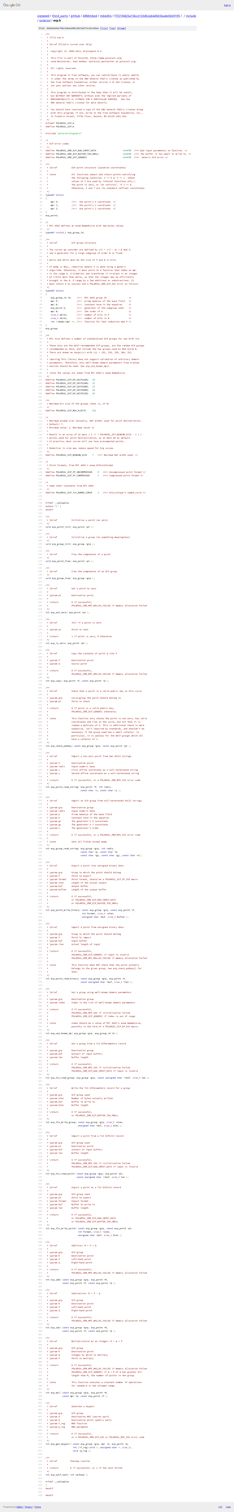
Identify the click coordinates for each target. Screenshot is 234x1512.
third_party (60, 16)
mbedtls (106, 16)
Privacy (28, 1506)
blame (121, 28)
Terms (37, 1506)
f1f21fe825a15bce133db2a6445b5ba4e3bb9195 (147, 16)
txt (220, 1506)
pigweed (43, 16)
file (104, 28)
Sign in (227, 5)
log (112, 28)
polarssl (45, 20)
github (75, 16)
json (228, 1506)
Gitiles (19, 1506)
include (191, 16)
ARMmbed (90, 16)
